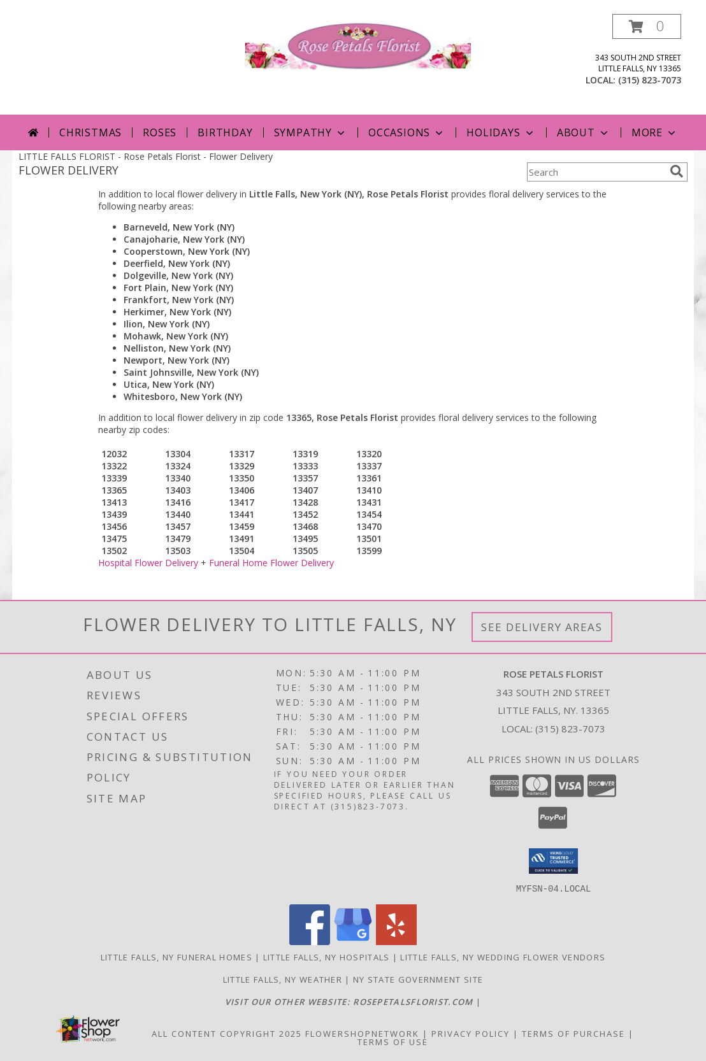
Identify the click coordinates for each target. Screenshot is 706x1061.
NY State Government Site (418, 979)
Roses (159, 132)
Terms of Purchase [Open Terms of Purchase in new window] (573, 1033)
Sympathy (310, 132)
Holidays (500, 132)
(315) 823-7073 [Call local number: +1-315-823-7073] (649, 80)
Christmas (90, 132)
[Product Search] (596, 172)
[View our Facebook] (309, 941)
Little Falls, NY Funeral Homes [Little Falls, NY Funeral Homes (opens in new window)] (176, 956)
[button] (646, 26)
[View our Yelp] (396, 941)
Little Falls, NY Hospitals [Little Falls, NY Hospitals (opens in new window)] (326, 956)
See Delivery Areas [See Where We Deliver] (542, 627)
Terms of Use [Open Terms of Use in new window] (392, 1041)
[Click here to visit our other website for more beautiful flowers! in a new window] (350, 1001)
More (654, 132)
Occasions (406, 132)
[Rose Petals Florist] (357, 45)
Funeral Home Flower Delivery (271, 563)
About (583, 132)
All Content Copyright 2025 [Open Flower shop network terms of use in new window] (227, 1033)
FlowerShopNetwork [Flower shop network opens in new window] (362, 1033)
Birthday (225, 132)
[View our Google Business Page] (353, 941)
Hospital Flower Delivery (148, 563)
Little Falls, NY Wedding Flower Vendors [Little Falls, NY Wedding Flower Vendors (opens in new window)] (502, 956)
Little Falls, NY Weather (282, 979)
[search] (676, 171)
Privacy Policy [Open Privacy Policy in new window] (470, 1033)
